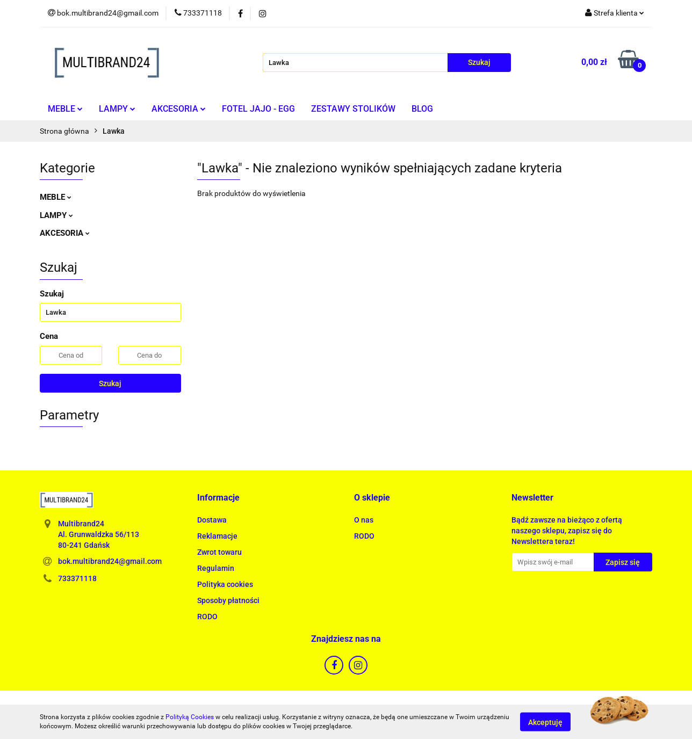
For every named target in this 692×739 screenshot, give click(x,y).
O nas (363, 520)
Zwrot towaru (219, 552)
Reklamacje (217, 536)
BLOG (422, 109)
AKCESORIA (179, 109)
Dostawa (212, 520)
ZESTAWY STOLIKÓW (353, 109)
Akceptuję (545, 722)
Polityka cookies (225, 584)
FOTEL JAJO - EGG (258, 109)
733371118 (77, 578)
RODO (207, 616)
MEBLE (65, 109)
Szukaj (110, 383)
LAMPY (117, 109)
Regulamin (215, 568)
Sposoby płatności (228, 600)
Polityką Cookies (189, 717)
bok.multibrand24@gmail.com (110, 561)
